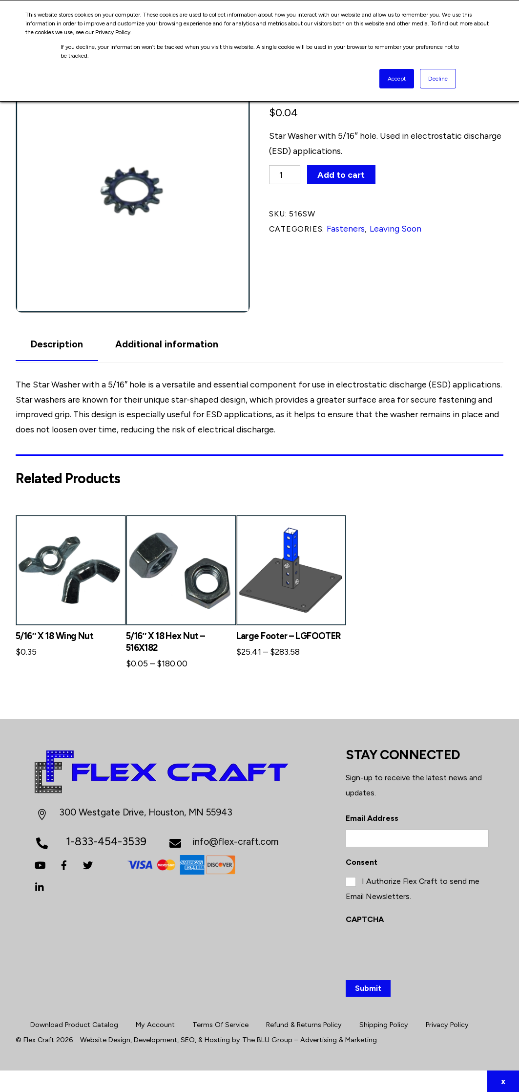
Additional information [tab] (166, 344)
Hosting (217, 1039)
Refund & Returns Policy (304, 1024)
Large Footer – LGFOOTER (288, 636)
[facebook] (64, 864)
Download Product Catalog (74, 1024)
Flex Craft (38, 1039)
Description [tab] (57, 344)
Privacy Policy (447, 1024)
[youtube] (40, 864)
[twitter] (88, 864)
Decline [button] (438, 78)
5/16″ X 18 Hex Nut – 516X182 (165, 641)
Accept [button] (397, 78)
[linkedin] (40, 886)
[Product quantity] (284, 174)
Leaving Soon (395, 228)
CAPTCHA (365, 919)
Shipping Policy (383, 1024)
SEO (188, 1039)
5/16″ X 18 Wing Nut (54, 636)
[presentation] (420, 950)
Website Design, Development (128, 1039)
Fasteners (346, 228)
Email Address (372, 818)
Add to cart (341, 175)
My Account (155, 1024)
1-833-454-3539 (106, 841)
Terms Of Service (220, 1024)
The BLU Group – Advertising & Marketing (309, 1039)
